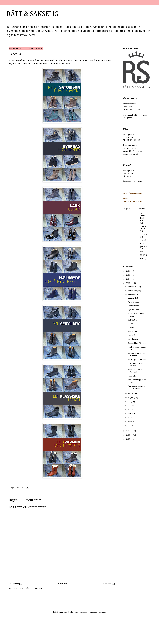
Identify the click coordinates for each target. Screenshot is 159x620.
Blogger (102, 612)
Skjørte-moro (133, 306)
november (132, 291)
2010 (128, 439)
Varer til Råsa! (134, 302)
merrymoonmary (82, 612)
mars (130, 418)
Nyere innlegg (15, 584)
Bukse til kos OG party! (137, 343)
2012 (128, 431)
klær (142, 240)
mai (130, 410)
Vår (141, 259)
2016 (128, 271)
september (133, 394)
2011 (128, 435)
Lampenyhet (133, 298)
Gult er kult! (132, 332)
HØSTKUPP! (133, 320)
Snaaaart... (132, 376)
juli (129, 402)
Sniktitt (130, 324)
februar (131, 422)
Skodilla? (131, 328)
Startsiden (62, 584)
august (131, 398)
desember (132, 287)
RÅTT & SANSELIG (32, 14)
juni (130, 406)
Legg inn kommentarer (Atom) (32, 588)
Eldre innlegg (109, 584)
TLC (142, 255)
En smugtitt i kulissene (137, 360)
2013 (128, 283)
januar (131, 426)
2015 (128, 275)
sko (141, 252)
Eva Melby (132, 335)
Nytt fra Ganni (133, 310)
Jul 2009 (143, 235)
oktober (131, 295)
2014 (128, 279)
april (130, 414)
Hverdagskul (133, 339)
